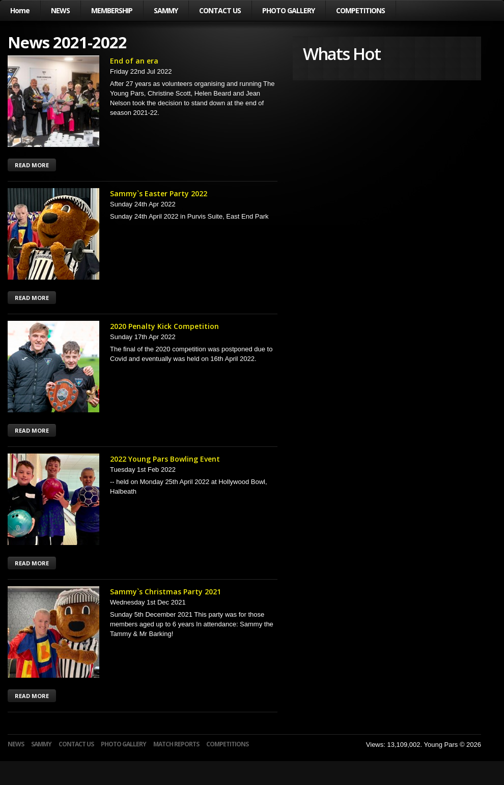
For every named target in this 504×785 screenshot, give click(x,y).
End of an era (134, 61)
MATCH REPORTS (176, 744)
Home (20, 10)
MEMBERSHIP (111, 10)
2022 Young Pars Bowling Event (165, 459)
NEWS (60, 10)
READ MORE (32, 165)
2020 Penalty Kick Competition (164, 326)
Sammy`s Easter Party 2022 (158, 193)
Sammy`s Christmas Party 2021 (165, 591)
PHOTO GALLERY (288, 10)
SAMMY (166, 10)
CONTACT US (220, 10)
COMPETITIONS (360, 10)
